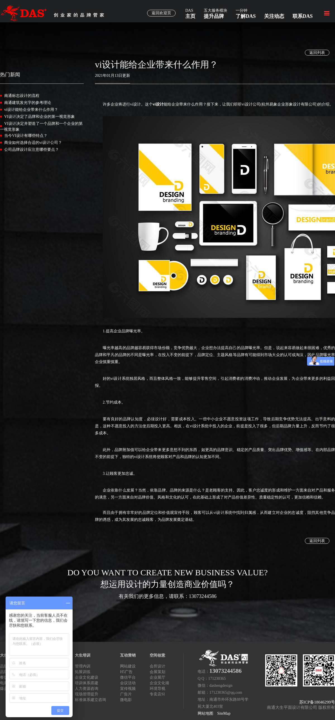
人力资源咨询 (86, 688)
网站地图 (205, 713)
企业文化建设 (86, 677)
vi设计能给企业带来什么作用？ (31, 110)
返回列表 (317, 53)
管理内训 (82, 666)
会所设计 (157, 666)
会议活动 (128, 683)
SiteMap (223, 713)
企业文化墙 (159, 683)
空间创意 (157, 655)
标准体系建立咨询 (90, 700)
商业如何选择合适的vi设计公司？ (33, 142)
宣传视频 (128, 688)
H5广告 (126, 672)
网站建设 (128, 666)
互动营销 (128, 655)
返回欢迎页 (161, 13)
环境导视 (157, 688)
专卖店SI (157, 694)
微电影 (126, 700)
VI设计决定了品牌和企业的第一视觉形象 (39, 117)
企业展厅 (157, 677)
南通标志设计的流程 (21, 96)
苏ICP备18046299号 (317, 702)
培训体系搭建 (86, 683)
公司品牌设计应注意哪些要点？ (31, 149)
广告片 (126, 694)
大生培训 (82, 655)
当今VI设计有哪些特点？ (25, 135)
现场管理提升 (86, 694)
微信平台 (128, 677)
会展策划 (157, 672)
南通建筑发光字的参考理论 (27, 103)
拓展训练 (82, 672)
